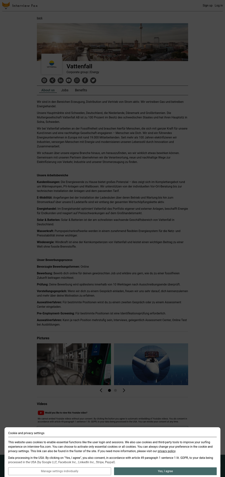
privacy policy (167, 457)
